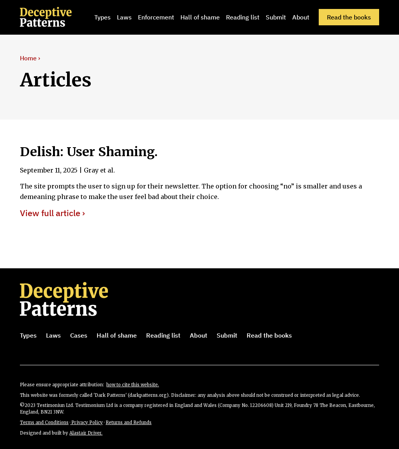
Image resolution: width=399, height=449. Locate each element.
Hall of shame (200, 17)
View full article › (52, 213)
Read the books (349, 17)
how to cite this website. (132, 384)
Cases (78, 335)
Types (102, 17)
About (300, 17)
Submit (276, 17)
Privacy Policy (86, 422)
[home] (55, 17)
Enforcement (156, 17)
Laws (124, 17)
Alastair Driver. (85, 433)
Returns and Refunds (129, 422)
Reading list (243, 17)
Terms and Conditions (44, 422)
